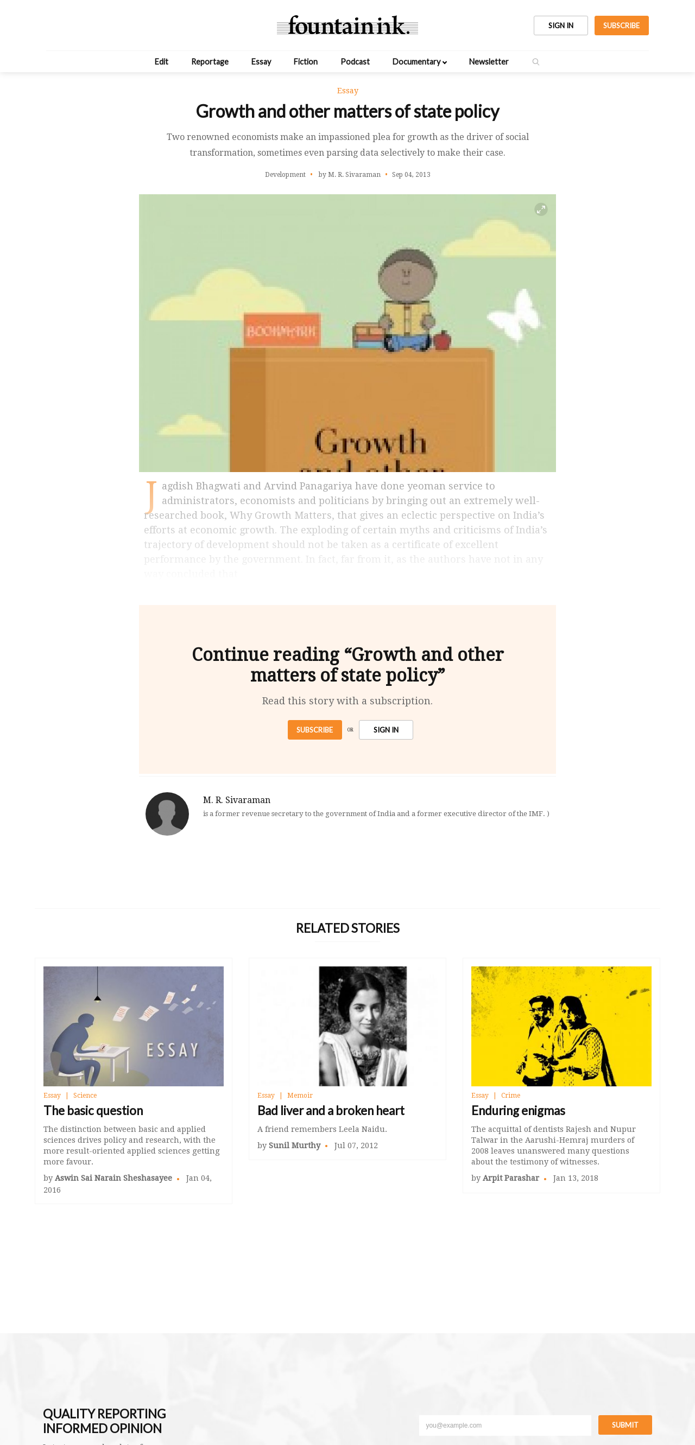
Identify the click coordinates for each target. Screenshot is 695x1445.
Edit (161, 61)
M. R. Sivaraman (236, 800)
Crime (510, 1095)
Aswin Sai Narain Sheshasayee (113, 1178)
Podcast (355, 61)
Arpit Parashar (511, 1178)
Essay (261, 61)
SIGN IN (560, 25)
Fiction (306, 61)
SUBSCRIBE (621, 25)
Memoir (300, 1095)
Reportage (210, 61)
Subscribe (314, 729)
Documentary (416, 61)
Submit (625, 1425)
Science (85, 1095)
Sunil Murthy (294, 1145)
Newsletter (489, 61)
